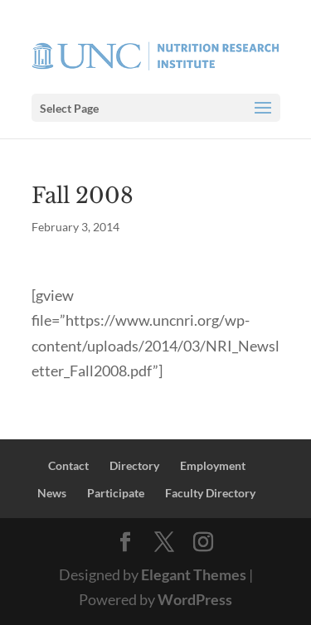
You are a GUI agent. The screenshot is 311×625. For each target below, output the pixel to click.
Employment (212, 465)
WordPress (195, 599)
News (51, 493)
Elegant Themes (193, 574)
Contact (68, 465)
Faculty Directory (210, 493)
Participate (115, 493)
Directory (134, 465)
